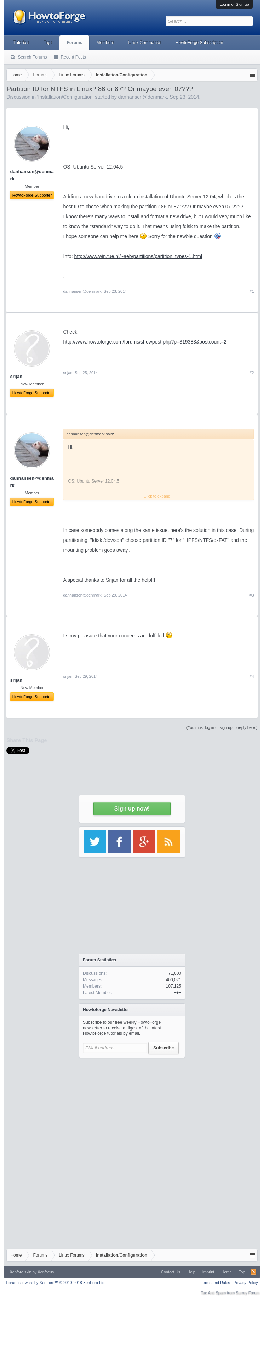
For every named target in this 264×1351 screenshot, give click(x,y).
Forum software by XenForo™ (55, 1282)
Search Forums (32, 57)
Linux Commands (144, 42)
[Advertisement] (132, 1105)
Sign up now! (132, 809)
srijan (67, 372)
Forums (74, 42)
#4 (251, 676)
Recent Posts (73, 57)
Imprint (208, 1272)
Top (242, 1272)
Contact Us (170, 1272)
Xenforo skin (20, 1272)
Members (105, 42)
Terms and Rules (215, 1282)
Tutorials (21, 42)
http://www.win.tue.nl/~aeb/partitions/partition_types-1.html (138, 256)
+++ (177, 992)
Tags (48, 42)
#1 (251, 291)
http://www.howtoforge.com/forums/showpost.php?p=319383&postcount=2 (144, 342)
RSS (253, 1272)
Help (191, 1272)
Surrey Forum (247, 1293)
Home (226, 1272)
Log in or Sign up (234, 4)
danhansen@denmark (82, 291)
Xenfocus (46, 1272)
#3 (251, 595)
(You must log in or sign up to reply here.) (222, 727)
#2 (251, 372)
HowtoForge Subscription (199, 42)
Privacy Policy (246, 1282)
